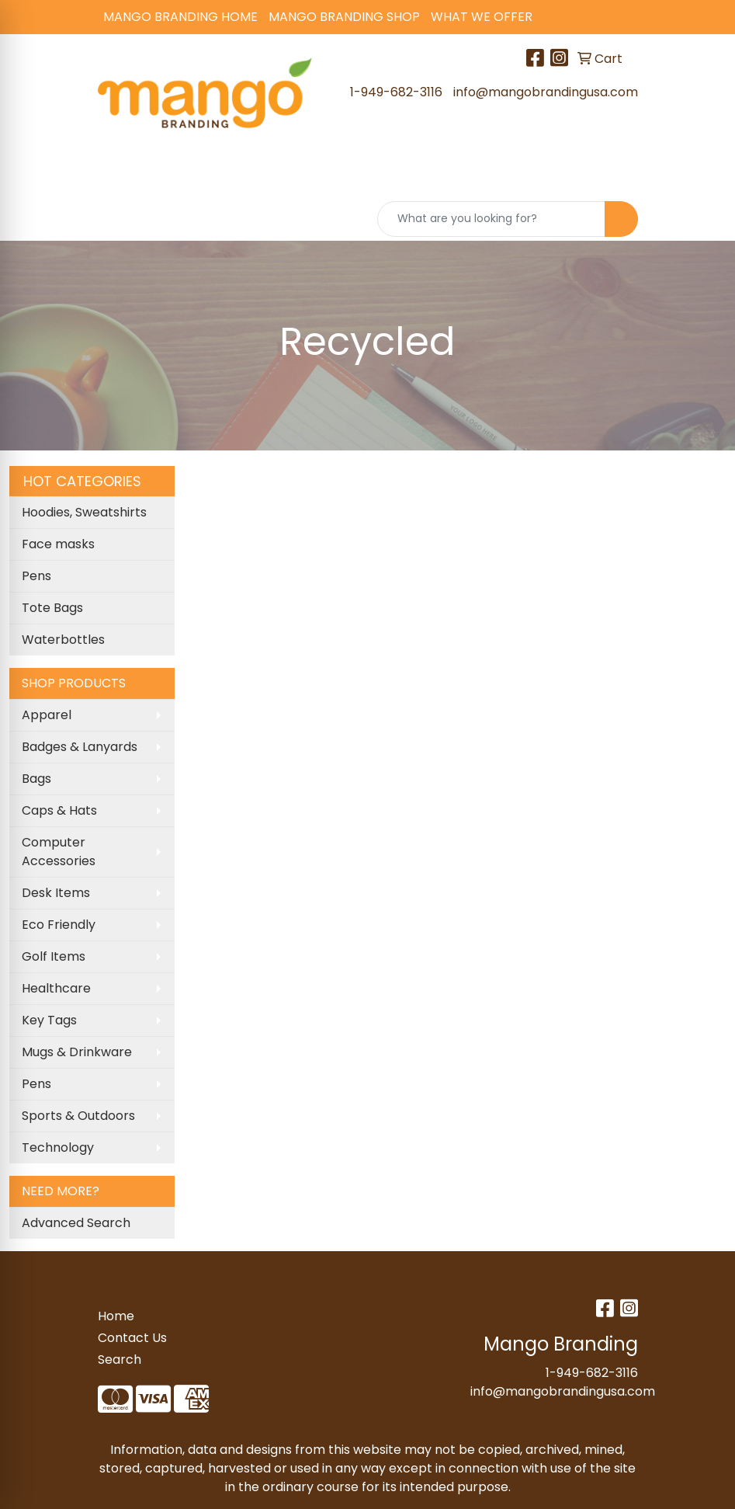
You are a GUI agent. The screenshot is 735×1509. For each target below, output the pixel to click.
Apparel (46, 715)
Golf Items (53, 956)
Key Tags (49, 1020)
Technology (58, 1147)
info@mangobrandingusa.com (545, 92)
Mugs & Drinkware (77, 1052)
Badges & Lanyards (79, 747)
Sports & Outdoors (78, 1116)
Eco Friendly (58, 925)
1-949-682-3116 (396, 92)
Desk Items (56, 893)
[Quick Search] (491, 219)
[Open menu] (703, 173)
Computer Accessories (58, 851)
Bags (36, 779)
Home (116, 1316)
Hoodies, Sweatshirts (84, 512)
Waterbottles (63, 639)
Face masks (58, 544)
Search (119, 1359)
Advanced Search (76, 1223)
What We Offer (481, 17)
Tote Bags (52, 608)
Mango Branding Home (180, 17)
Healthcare (56, 988)
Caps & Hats (59, 810)
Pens (36, 576)
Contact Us (132, 1338)
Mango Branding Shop (344, 17)
